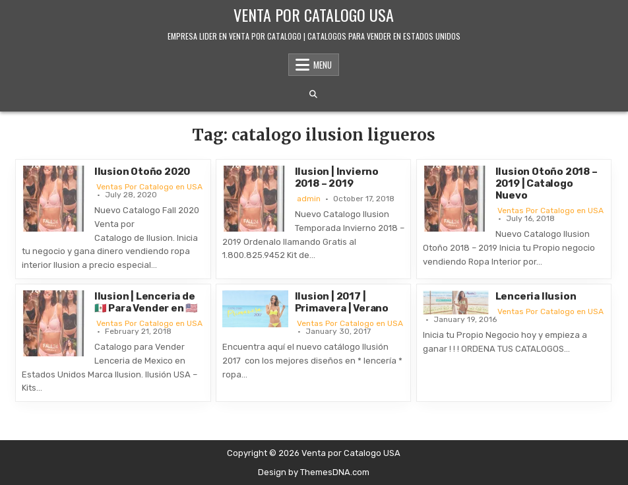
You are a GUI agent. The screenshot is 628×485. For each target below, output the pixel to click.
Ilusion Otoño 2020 (142, 172)
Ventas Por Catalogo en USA (149, 187)
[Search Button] (313, 94)
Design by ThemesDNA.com (313, 472)
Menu (322, 64)
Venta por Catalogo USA (314, 14)
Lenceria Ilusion (536, 296)
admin (309, 199)
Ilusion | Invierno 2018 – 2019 (337, 177)
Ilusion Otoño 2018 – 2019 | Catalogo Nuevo (546, 183)
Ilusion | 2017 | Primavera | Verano (342, 302)
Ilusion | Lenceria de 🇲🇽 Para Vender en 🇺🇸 (146, 302)
